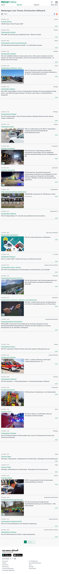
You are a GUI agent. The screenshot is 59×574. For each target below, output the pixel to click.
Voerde (56, 409)
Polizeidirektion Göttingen (8, 89)
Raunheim (55, 376)
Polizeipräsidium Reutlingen (8, 114)
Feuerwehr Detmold (6, 478)
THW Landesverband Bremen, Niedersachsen (13, 191)
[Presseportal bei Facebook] (10, 558)
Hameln (56, 40)
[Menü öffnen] (56, 2)
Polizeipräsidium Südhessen (9, 379)
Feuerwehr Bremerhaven (8, 389)
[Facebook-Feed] (54, 14)
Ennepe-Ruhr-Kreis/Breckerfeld (51, 497)
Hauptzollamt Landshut (7, 126)
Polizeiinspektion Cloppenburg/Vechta (11, 521)
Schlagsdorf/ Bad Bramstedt (51, 319)
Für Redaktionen (33, 561)
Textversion (5, 564)
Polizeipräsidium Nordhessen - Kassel (11, 68)
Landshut (56, 124)
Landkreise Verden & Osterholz (51, 265)
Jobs (30, 564)
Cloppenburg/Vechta (53, 519)
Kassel (56, 65)
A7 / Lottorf (55, 254)
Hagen (56, 454)
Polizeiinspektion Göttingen (8, 53)
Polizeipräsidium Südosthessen (9, 235)
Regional (36, 5)
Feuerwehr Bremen (6, 21)
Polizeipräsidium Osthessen (8, 532)
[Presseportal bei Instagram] (14, 558)
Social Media (32, 568)
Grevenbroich (55, 146)
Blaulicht (19, 5)
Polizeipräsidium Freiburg (8, 346)
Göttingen (55, 51)
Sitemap (31, 566)
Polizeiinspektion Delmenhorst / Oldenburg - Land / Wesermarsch (19, 300)
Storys (3, 5)
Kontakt (4, 563)
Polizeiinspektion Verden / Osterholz (11, 267)
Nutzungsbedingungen (35, 563)
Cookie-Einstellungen (8, 568)
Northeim (56, 30)
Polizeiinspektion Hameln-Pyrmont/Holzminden (14, 43)
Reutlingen (55, 111)
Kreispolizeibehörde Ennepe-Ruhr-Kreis (12, 278)
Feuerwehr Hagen (6, 456)
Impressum (5, 561)
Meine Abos (54, 5)
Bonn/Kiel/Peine (54, 189)
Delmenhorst (55, 297)
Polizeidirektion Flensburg (8, 256)
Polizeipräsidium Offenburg (8, 213)
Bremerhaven (55, 387)
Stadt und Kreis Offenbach (52, 232)
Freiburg (56, 344)
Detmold (56, 475)
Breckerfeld (55, 275)
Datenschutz (5, 566)
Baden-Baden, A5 (54, 211)
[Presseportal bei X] (12, 558)
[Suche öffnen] (52, 2)
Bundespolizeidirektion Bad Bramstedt (11, 321)
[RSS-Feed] (57, 14)
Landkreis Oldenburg (53, 355)
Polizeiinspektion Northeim (8, 32)
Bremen (56, 19)
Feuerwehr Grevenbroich (8, 148)
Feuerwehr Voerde (6, 411)
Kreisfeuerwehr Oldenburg (8, 357)
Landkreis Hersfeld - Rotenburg (51, 529)
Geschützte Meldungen (8, 570)
